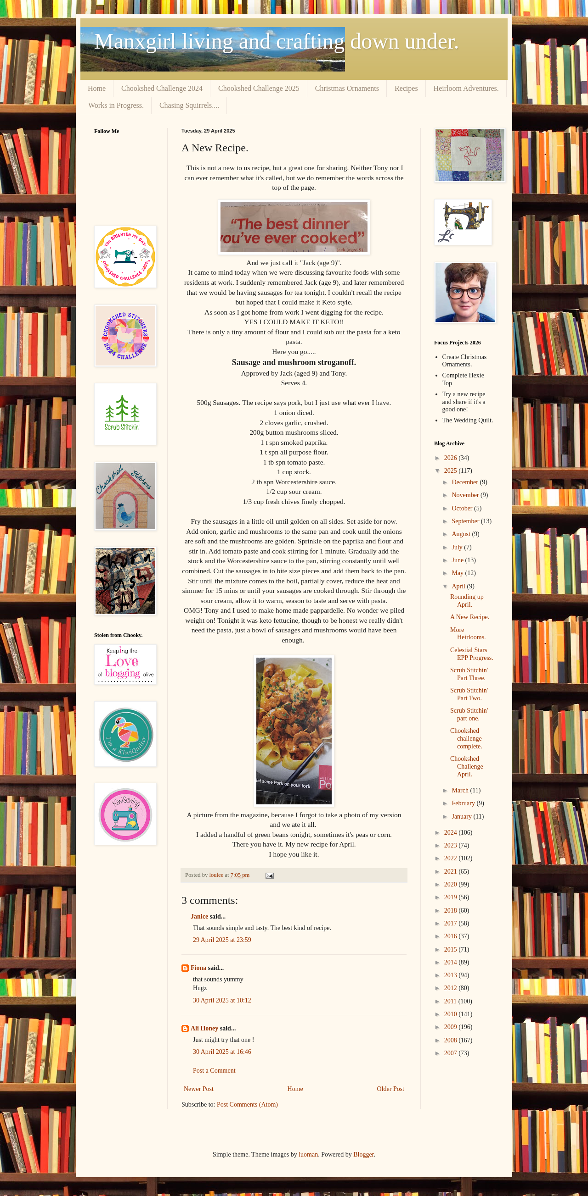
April (459, 586)
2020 (451, 884)
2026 (451, 457)
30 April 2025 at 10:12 (222, 1000)
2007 (451, 1053)
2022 (451, 858)
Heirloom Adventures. (466, 88)
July (458, 547)
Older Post (391, 1088)
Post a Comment (214, 1070)
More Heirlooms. (468, 633)
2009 (451, 1027)
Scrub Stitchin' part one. (469, 714)
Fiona (198, 967)
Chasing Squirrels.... (189, 105)
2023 (451, 845)
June (458, 560)
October (463, 508)
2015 (451, 949)
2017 (451, 923)
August (462, 534)
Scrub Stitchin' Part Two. (469, 694)
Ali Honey (204, 1028)
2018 (451, 910)
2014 (451, 962)
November (466, 495)
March (461, 790)
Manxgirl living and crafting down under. (276, 41)
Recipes (406, 88)
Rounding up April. (467, 600)
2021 (451, 871)
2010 (451, 1014)
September (466, 521)
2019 (451, 897)
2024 (451, 832)
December (466, 482)
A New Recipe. (469, 617)
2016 (451, 936)
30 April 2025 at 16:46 (222, 1051)
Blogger (363, 1154)
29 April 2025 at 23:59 (222, 939)
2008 (451, 1040)
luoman (308, 1154)
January (462, 816)
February (464, 803)
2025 (451, 470)
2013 (451, 975)
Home (97, 88)
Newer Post (199, 1088)
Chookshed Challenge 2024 (162, 88)
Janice (199, 916)
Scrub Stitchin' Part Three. (469, 674)
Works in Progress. (116, 105)
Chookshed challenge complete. (466, 738)
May (458, 573)
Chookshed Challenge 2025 (259, 88)
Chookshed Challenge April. (466, 766)
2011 (451, 1001)
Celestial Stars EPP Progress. (471, 654)
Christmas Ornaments (347, 88)
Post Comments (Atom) (247, 1104)
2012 (451, 988)
